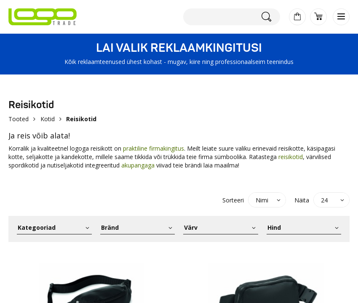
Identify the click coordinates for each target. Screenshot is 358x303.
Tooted (18, 119)
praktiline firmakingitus (153, 148)
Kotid (47, 119)
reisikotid (290, 157)
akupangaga (138, 165)
